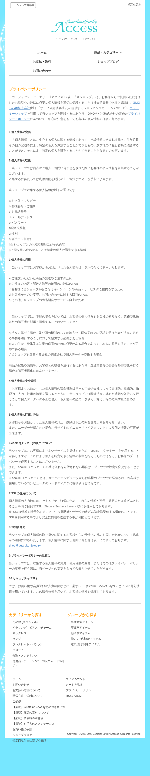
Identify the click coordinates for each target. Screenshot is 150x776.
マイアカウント (87, 689)
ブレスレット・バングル (28, 644)
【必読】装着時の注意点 (28, 729)
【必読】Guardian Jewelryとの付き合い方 (39, 717)
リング (17, 638)
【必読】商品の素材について (31, 723)
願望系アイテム (87, 633)
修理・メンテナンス (25, 655)
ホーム (42, 52)
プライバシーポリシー (91, 701)
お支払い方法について (26, 701)
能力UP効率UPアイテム (92, 638)
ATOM (89, 706)
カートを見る (85, 695)
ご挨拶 (17, 712)
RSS (80, 706)
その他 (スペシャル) (25, 622)
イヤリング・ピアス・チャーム (32, 627)
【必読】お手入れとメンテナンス (33, 734)
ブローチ (18, 650)
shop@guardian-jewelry (25, 545)
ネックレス (20, 633)
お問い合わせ (42, 70)
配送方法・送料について (28, 706)
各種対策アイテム (88, 622)
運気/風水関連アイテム (91, 644)
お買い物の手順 (22, 740)
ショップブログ (108, 61)
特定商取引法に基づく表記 (29, 751)
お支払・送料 (42, 61)
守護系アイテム (87, 627)
